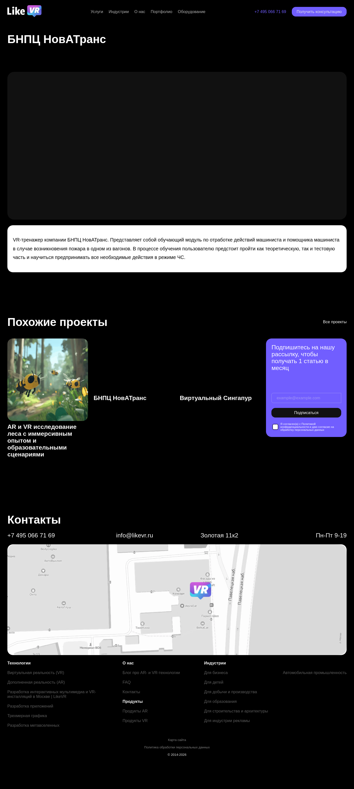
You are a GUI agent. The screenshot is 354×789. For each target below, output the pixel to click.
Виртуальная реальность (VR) (35, 672)
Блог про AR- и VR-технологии (151, 672)
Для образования (220, 701)
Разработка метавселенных (33, 725)
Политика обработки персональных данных (177, 747)
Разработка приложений (30, 706)
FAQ (127, 682)
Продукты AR (135, 711)
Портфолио (161, 11)
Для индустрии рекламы (227, 720)
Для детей (213, 682)
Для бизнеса (216, 672)
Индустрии (119, 11)
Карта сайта (177, 740)
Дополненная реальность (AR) (36, 682)
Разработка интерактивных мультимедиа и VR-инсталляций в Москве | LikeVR (51, 694)
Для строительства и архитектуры (236, 711)
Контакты (131, 692)
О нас (139, 11)
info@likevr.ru (134, 535)
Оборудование (191, 11)
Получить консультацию (319, 11)
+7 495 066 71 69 (270, 11)
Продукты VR (135, 720)
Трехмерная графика (27, 715)
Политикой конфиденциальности (297, 425)
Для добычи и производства (230, 692)
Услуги (97, 11)
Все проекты (335, 322)
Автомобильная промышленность (315, 672)
